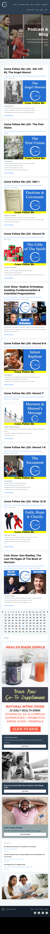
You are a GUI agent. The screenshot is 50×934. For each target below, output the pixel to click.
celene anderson (7, 883)
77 (13, 646)
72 (37, 643)
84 (37, 646)
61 (41, 640)
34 (30, 634)
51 (6, 640)
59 (34, 640)
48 (37, 637)
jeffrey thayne (28, 304)
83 (34, 646)
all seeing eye (7, 185)
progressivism (7, 306)
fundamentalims (14, 304)
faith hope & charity (27, 241)
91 (20, 649)
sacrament (6, 466)
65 (13, 643)
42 (16, 637)
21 (27, 632)
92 (23, 649)
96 (37, 649)
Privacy (41, 926)
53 (13, 640)
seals (12, 585)
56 (23, 640)
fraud (10, 865)
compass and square (33, 583)
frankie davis (6, 865)
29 (13, 634)
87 (6, 649)
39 (6, 637)
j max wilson (21, 304)
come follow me (16, 76)
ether (23, 522)
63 (6, 643)
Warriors (15, 4)
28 (9, 634)
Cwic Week (25, 808)
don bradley (7, 585)
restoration (7, 187)
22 (30, 632)
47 (34, 637)
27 (6, 634)
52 (9, 640)
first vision (27, 131)
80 (23, 646)
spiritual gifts (40, 241)
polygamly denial (18, 883)
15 (6, 632)
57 (27, 640)
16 (9, 632)
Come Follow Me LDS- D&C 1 (23, 181)
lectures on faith (36, 185)
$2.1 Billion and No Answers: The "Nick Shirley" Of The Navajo (20, 863)
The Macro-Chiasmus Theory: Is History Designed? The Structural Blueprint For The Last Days (24, 872)
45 (27, 637)
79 (20, 646)
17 (13, 632)
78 (16, 646)
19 (20, 632)
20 (23, 632)
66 (16, 643)
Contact (46, 926)
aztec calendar (7, 583)
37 (41, 634)
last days (18, 876)
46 (30, 637)
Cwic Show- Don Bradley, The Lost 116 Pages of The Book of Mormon (24, 576)
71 (34, 643)
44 (23, 637)
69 (27, 643)
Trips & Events (30, 9)
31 (20, 634)
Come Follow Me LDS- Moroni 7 (25, 403)
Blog (32, 4)
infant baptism (25, 357)
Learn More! (25, 763)
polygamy (24, 883)
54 (16, 640)
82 (30, 646)
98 (44, 649)
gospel (9, 876)
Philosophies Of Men (24, 4)
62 (44, 640)
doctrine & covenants (26, 76)
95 (34, 649)
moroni (5, 78)
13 (40, 629)
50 (44, 637)
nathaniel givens (37, 304)
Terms (35, 926)
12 (37, 629)
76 (9, 646)
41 (13, 637)
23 (34, 632)
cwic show (6, 304)
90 (16, 649)
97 (41, 649)
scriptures (22, 876)
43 (20, 637)
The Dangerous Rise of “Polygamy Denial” (14, 881)
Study (37, 9)
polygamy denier (29, 883)
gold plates (36, 76)
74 (44, 643)
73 (41, 643)
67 (20, 643)
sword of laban (18, 585)
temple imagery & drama (36, 131)
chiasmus (5, 876)
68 (23, 643)
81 (27, 646)
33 (27, 634)
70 (30, 643)
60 (37, 640)
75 (6, 646)
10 (30, 629)
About (41, 9)
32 (23, 634)
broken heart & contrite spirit (20, 464)
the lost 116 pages (27, 585)
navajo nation (14, 865)
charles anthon (7, 76)
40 (9, 637)
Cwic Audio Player (25, 851)
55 (20, 640)
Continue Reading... (9, 115)
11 (33, 629)
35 (34, 634)
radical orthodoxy (16, 306)
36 (37, 634)
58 (30, 640)
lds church (13, 883)
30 (16, 634)
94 (30, 649)
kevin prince (13, 876)
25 (41, 632)
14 (44, 629)
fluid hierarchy (37, 407)
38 (44, 634)
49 (41, 637)
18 (16, 632)
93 (27, 649)
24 (37, 632)
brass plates (24, 583)
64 (9, 643)
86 (44, 646)
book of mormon (8, 241)
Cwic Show (37, 4)
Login (46, 9)
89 (13, 649)
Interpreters (44, 4)
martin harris (42, 76)
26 (44, 632)
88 (9, 649)
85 (41, 646)
